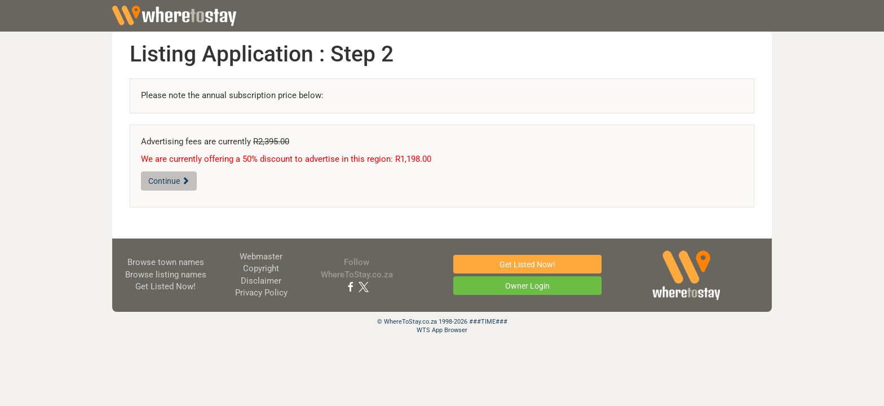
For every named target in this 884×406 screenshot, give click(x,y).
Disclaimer (261, 281)
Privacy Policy (261, 293)
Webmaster (261, 256)
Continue (168, 181)
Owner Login (527, 285)
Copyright (261, 268)
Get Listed (165, 286)
